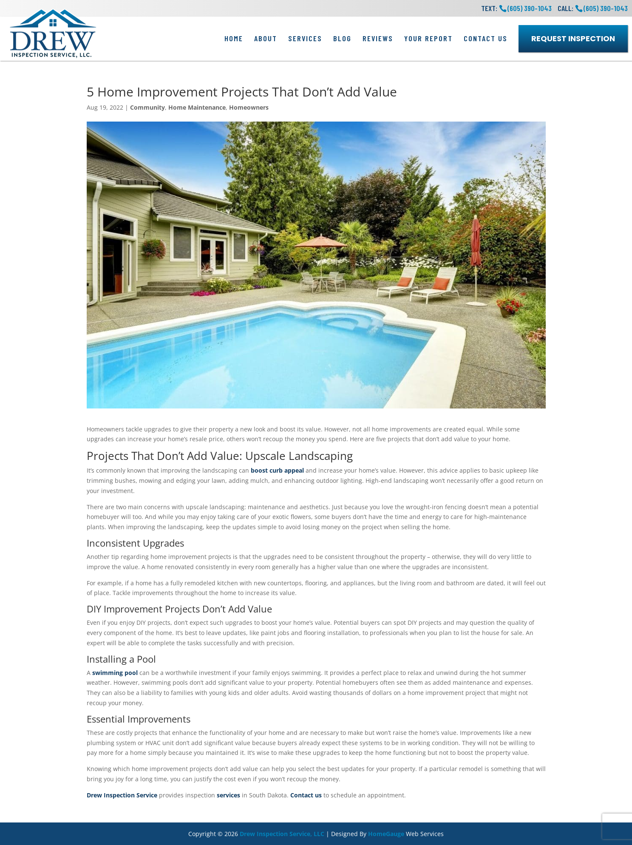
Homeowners (249, 107)
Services (305, 38)
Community (147, 107)
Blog (342, 38)
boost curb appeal (277, 470)
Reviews (378, 38)
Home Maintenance (197, 107)
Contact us (306, 795)
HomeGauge (386, 834)
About (265, 38)
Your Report (428, 38)
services (228, 795)
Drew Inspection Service (122, 795)
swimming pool (115, 673)
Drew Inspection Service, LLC (282, 834)
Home (233, 38)
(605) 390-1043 (606, 8)
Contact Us (485, 38)
